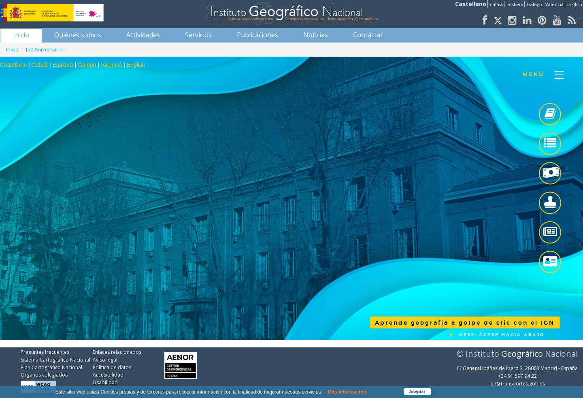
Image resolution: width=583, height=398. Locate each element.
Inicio (12, 49)
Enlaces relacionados (117, 352)
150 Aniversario (44, 49)
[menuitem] (21, 35)
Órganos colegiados (44, 374)
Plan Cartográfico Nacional (51, 367)
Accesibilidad (108, 374)
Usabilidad (105, 382)
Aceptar (417, 391)
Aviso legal (105, 359)
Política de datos (112, 367)
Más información (347, 392)
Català (496, 4)
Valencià (554, 4)
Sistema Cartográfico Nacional (55, 359)
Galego (534, 4)
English (574, 4)
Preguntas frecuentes (45, 352)
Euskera (514, 4)
